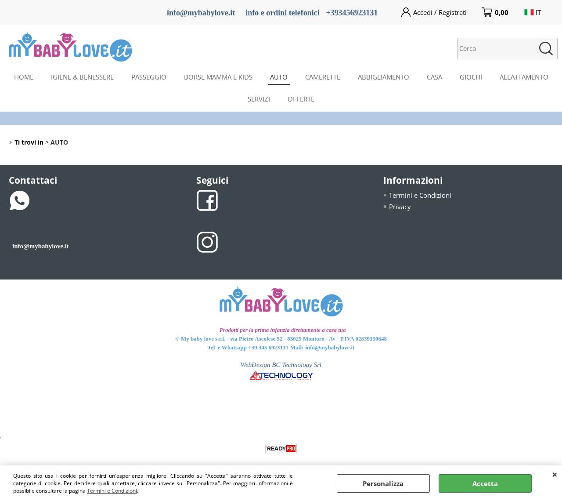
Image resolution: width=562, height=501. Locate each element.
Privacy (400, 206)
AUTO (279, 77)
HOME (23, 77)
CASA (434, 77)
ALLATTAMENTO (524, 77)
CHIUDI (555, 474)
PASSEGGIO (148, 77)
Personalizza (383, 483)
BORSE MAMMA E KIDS (218, 77)
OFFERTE (301, 98)
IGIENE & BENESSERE (82, 77)
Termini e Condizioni (112, 490)
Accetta (485, 483)
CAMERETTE (322, 77)
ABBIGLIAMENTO (383, 77)
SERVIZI (259, 98)
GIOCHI (471, 77)
